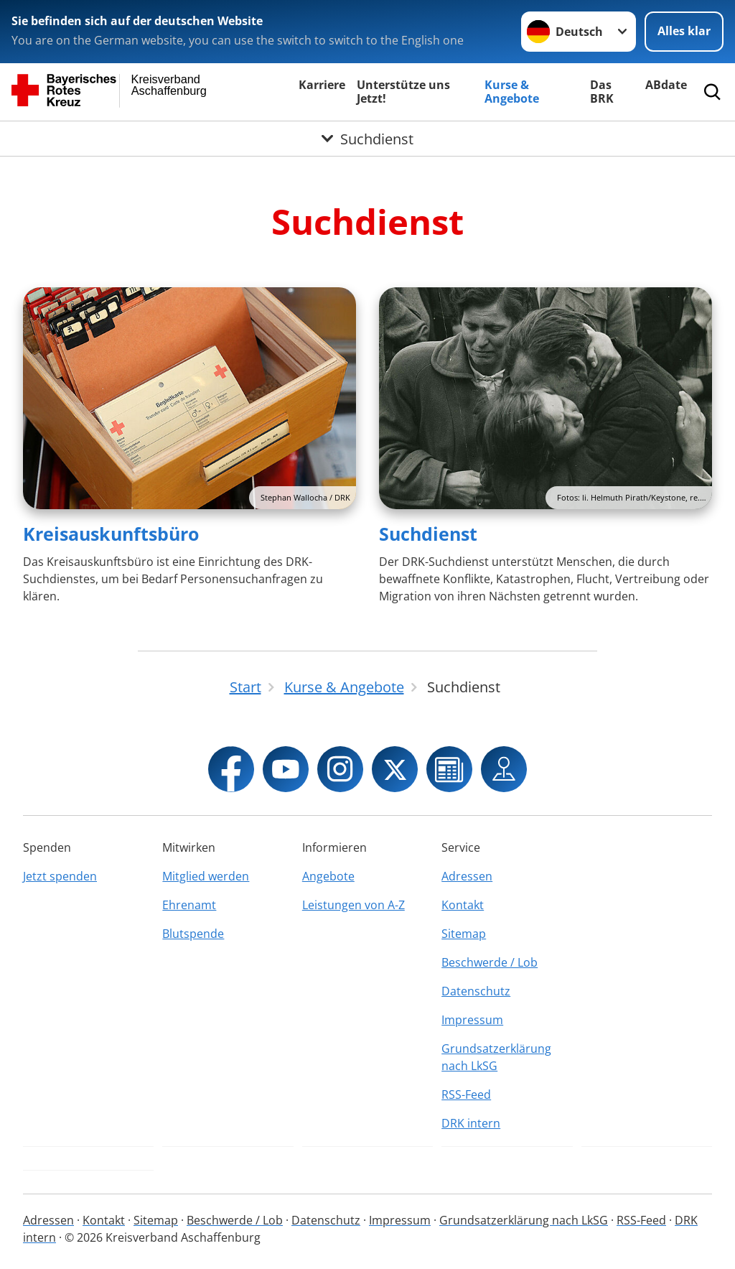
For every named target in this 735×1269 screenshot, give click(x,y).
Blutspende (193, 934)
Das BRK (602, 91)
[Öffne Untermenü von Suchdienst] (367, 138)
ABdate (666, 85)
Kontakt (462, 905)
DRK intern (470, 1123)
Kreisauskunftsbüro (111, 533)
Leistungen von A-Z (353, 905)
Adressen (466, 876)
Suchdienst (428, 533)
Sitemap (463, 934)
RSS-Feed (466, 1094)
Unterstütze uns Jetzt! (403, 91)
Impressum (472, 1020)
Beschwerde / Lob (489, 962)
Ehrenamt (189, 905)
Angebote (328, 876)
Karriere (322, 85)
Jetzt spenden (60, 876)
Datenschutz (475, 991)
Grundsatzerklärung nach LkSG (496, 1057)
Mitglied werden (205, 876)
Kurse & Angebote (511, 91)
